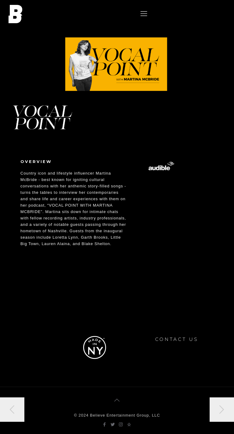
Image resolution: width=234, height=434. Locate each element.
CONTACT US (176, 339)
